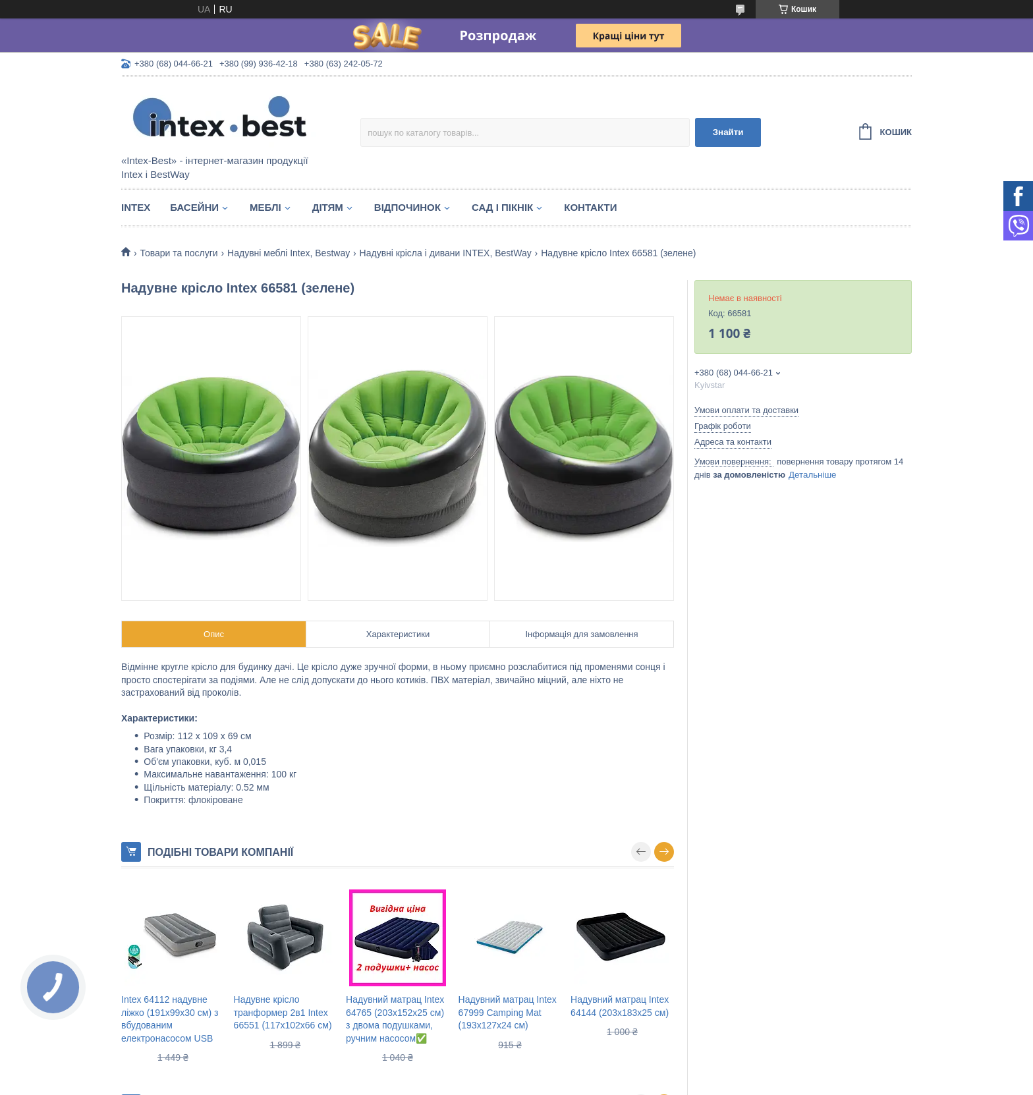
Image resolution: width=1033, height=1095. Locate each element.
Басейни (194, 207)
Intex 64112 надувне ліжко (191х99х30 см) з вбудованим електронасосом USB (169, 1019)
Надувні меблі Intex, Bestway (288, 253)
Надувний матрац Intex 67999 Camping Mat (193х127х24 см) (508, 1012)
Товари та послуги (178, 253)
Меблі (265, 207)
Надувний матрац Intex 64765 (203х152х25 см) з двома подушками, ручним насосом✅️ (395, 1019)
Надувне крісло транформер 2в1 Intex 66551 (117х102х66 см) (283, 1012)
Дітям (327, 207)
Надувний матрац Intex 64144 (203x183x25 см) (620, 1006)
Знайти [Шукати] (728, 132)
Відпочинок (407, 207)
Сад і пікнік (502, 207)
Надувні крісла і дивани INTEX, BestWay (446, 253)
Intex (135, 207)
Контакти (590, 207)
